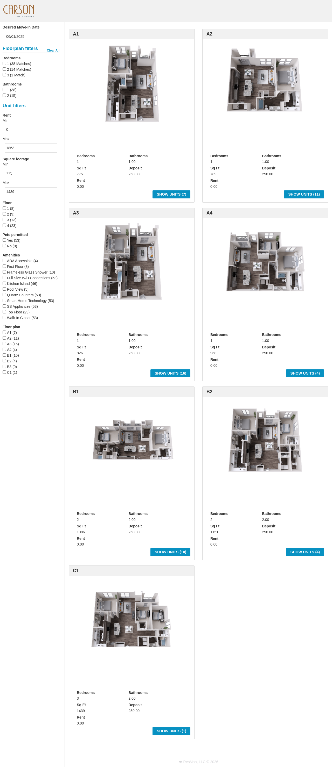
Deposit (135, 168)
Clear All (53, 50)
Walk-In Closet (19, 318)
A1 (9, 333)
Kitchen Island (18, 284)
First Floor (15, 266)
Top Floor (14, 312)
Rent (81, 180)
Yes (10, 240)
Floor (7, 203)
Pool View (15, 289)
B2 (9, 361)
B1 (9, 355)
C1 (9, 372)
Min (6, 120)
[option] (131, 83)
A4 (9, 350)
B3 (9, 367)
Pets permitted (15, 235)
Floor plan (11, 327)
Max (6, 139)
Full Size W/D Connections (28, 278)
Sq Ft (81, 168)
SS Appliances (18, 306)
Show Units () (171, 194)
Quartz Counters (20, 295)
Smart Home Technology (27, 301)
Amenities (11, 255)
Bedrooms (11, 58)
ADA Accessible (19, 261)
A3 (9, 344)
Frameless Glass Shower (27, 272)
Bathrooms (12, 84)
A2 (9, 338)
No (9, 246)
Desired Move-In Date (21, 27)
